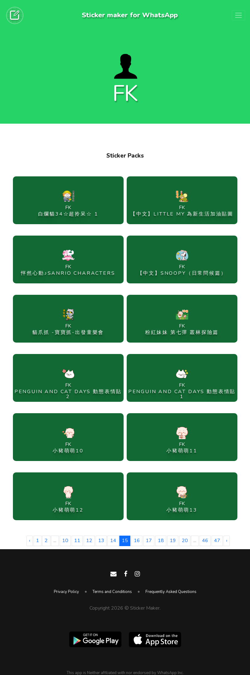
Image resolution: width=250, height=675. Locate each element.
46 (205, 540)
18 (161, 540)
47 (217, 540)
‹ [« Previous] (29, 540)
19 (173, 540)
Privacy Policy (66, 592)
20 (185, 540)
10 (65, 540)
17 (149, 540)
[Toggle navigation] (238, 15)
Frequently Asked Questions (170, 592)
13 (101, 540)
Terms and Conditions (112, 592)
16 (137, 540)
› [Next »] (226, 540)
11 (77, 540)
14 (113, 540)
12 (89, 540)
